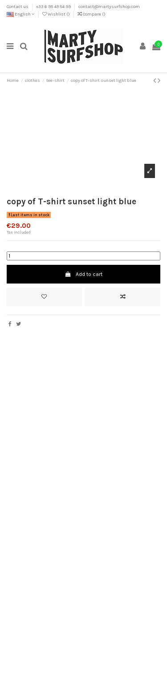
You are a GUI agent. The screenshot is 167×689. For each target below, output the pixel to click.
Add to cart (83, 274)
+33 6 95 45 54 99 (54, 6)
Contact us (18, 6)
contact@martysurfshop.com (109, 6)
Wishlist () (56, 14)
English (21, 14)
